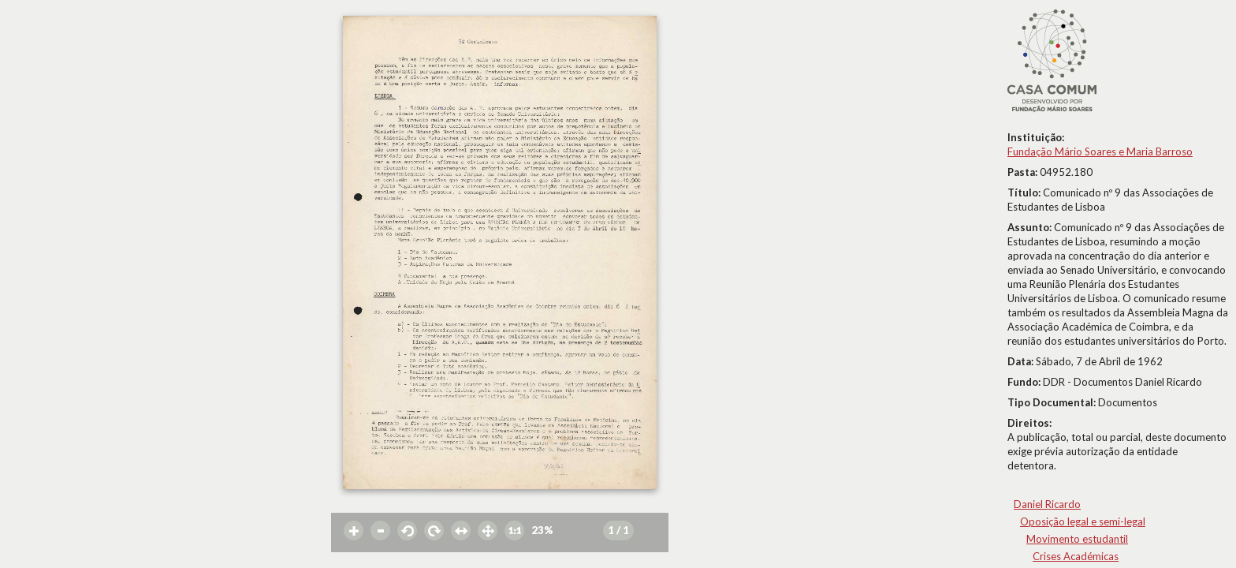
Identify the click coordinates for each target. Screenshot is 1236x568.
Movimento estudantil (1077, 538)
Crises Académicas (1076, 556)
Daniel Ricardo (1047, 504)
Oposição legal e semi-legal (1082, 521)
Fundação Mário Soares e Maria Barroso (1100, 151)
